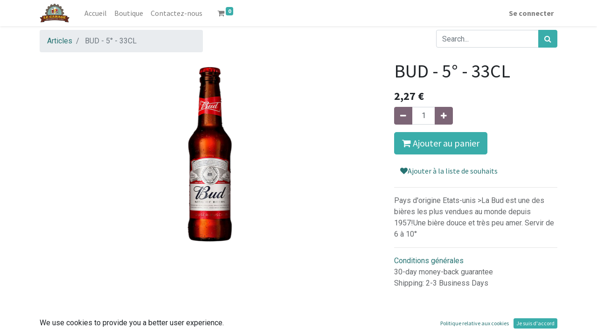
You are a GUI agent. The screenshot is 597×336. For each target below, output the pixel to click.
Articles (59, 40)
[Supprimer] (403, 116)
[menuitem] (96, 13)
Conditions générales (429, 260)
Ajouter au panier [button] (440, 143)
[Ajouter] (444, 116)
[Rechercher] (547, 39)
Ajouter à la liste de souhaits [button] (449, 170)
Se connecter (531, 13)
